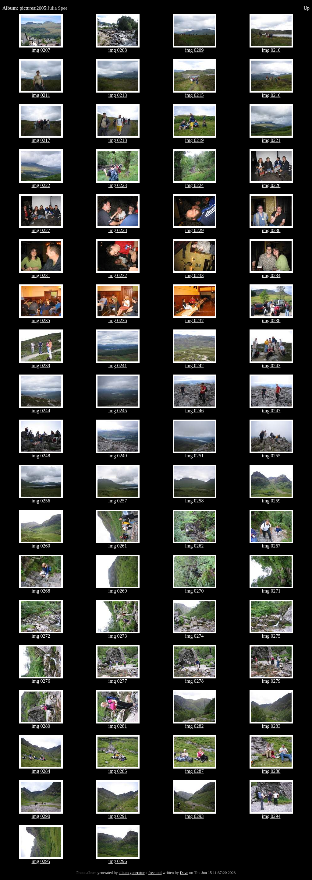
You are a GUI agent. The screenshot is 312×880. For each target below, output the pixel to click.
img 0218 (117, 140)
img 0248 (41, 455)
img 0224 (194, 185)
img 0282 (194, 726)
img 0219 (194, 140)
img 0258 (194, 500)
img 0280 (41, 726)
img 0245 (117, 410)
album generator (132, 872)
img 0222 (41, 185)
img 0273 (117, 636)
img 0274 (194, 636)
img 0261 (117, 545)
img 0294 (271, 816)
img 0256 (41, 500)
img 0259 (271, 500)
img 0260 (41, 545)
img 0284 (41, 771)
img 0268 (41, 590)
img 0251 (194, 455)
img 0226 (271, 185)
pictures (27, 8)
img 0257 (117, 500)
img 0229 (194, 230)
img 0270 (194, 590)
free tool (155, 872)
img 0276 (41, 681)
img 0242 (194, 365)
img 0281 (117, 726)
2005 (41, 8)
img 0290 (41, 816)
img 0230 (271, 230)
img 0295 (41, 861)
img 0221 (271, 140)
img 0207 (41, 50)
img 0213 (117, 95)
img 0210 (271, 50)
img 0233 (194, 275)
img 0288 (271, 771)
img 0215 (194, 95)
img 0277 (117, 681)
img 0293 (194, 816)
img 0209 (194, 50)
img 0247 (271, 410)
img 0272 (41, 636)
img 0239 (41, 365)
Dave (184, 872)
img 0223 (117, 185)
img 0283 (271, 726)
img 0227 (41, 230)
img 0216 (271, 95)
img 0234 (271, 275)
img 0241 (117, 365)
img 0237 (194, 320)
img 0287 (194, 771)
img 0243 (271, 365)
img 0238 (271, 320)
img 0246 (194, 410)
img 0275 (271, 636)
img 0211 (41, 95)
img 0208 (117, 50)
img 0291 (117, 816)
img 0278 (194, 681)
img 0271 (271, 590)
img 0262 (194, 545)
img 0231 (41, 275)
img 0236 (117, 320)
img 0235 (41, 320)
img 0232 (117, 275)
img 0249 (117, 455)
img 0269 (117, 590)
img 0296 (117, 861)
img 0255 (271, 455)
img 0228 (117, 230)
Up (306, 8)
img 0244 (41, 410)
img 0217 (41, 140)
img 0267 (271, 545)
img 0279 (271, 681)
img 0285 (117, 771)
